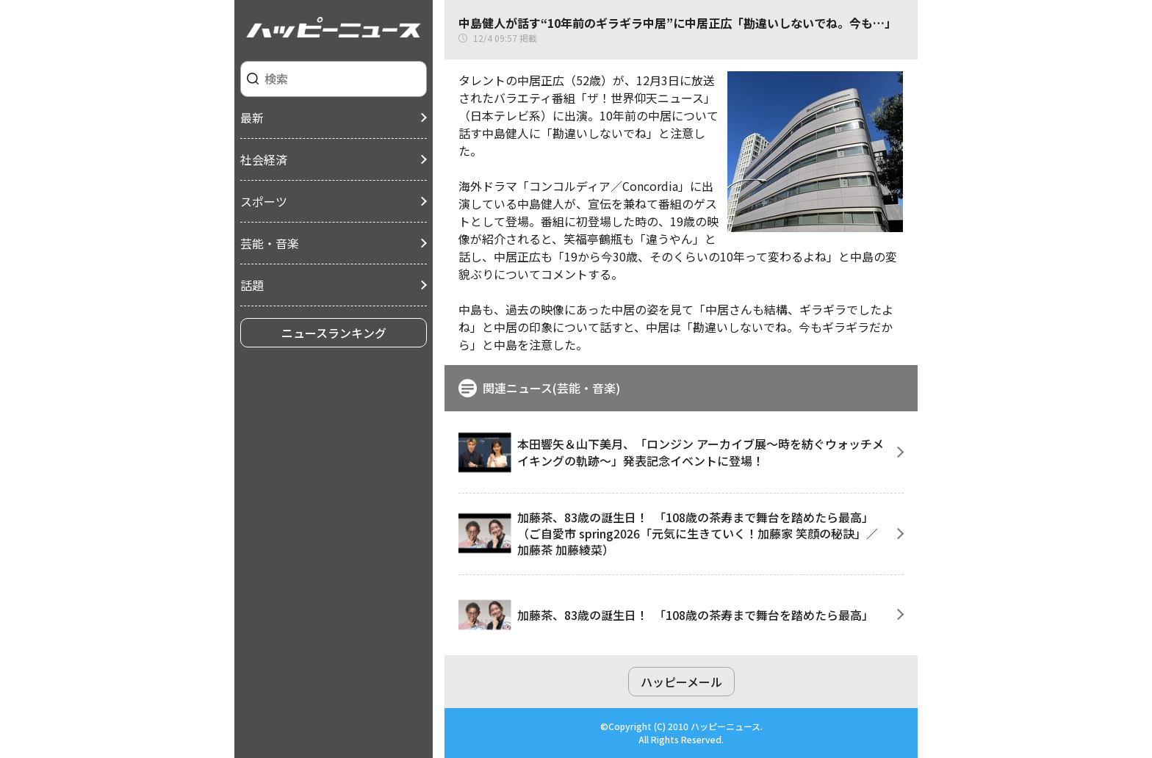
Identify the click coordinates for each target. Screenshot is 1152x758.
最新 (252, 117)
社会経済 (263, 159)
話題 (252, 285)
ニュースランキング (333, 333)
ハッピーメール (681, 681)
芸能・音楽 (269, 243)
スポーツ (263, 201)
